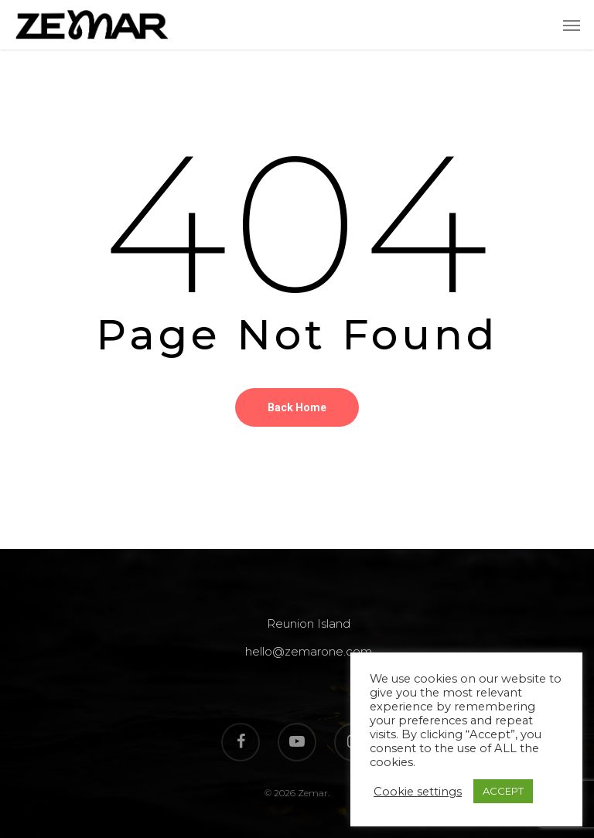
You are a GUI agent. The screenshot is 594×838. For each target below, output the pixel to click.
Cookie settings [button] (418, 792)
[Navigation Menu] (571, 24)
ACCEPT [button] (503, 791)
